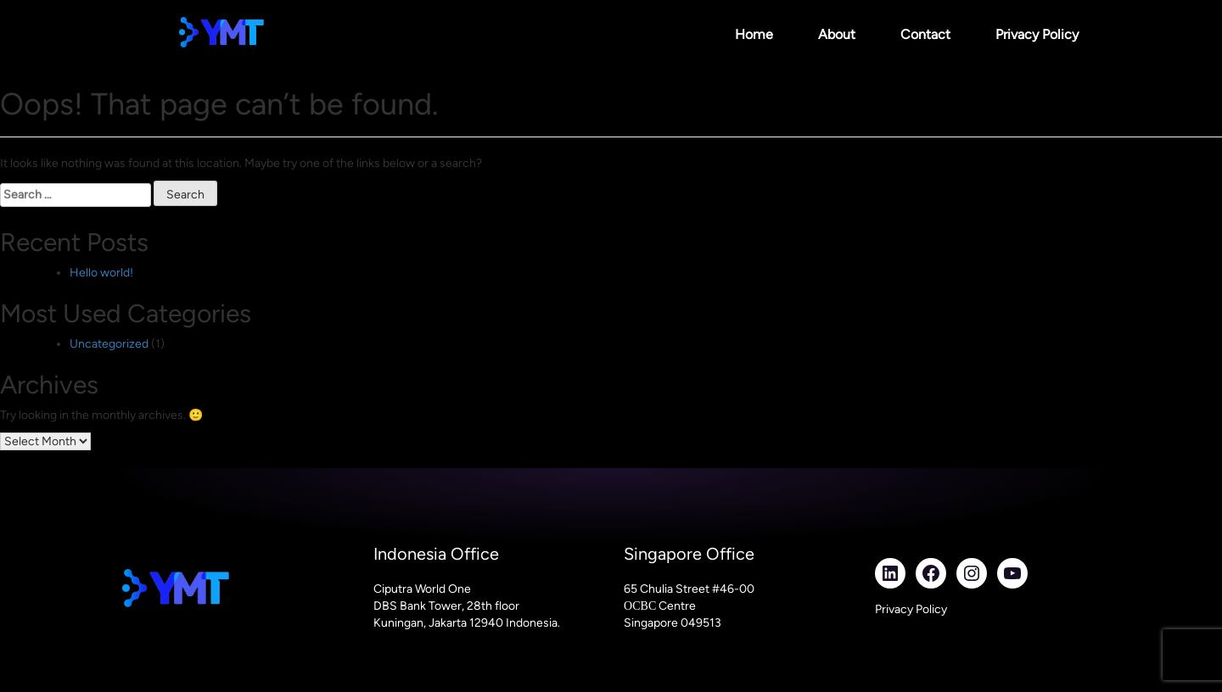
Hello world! (101, 272)
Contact (925, 34)
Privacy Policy (1037, 34)
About (836, 34)
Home (754, 34)
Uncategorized (109, 344)
